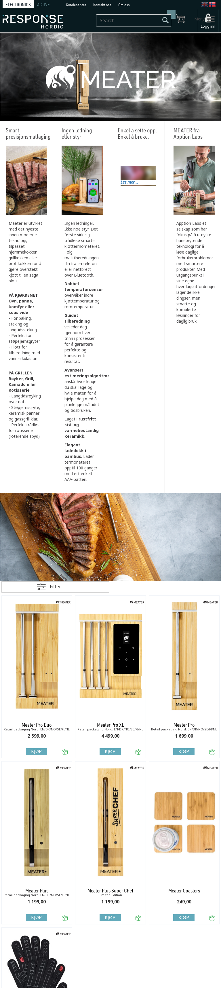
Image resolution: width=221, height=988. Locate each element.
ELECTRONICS (18, 4)
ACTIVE (43, 4)
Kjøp (36, 751)
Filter (55, 586)
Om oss (124, 4)
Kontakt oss (102, 4)
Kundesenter (76, 4)
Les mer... (129, 182)
